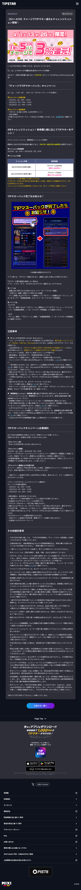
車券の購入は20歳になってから (15, 848)
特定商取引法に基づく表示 (13, 817)
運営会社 (7, 811)
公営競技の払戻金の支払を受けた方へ (17, 860)
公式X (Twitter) (42, 784)
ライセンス (8, 805)
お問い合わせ (8, 842)
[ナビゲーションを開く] (77, 3)
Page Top (39, 718)
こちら (57, 360)
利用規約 (7, 799)
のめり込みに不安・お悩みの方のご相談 (18, 854)
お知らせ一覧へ (40, 705)
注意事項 (59, 117)
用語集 (6, 793)
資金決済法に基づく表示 (13, 823)
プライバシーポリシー (12, 829)
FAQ (5, 836)
